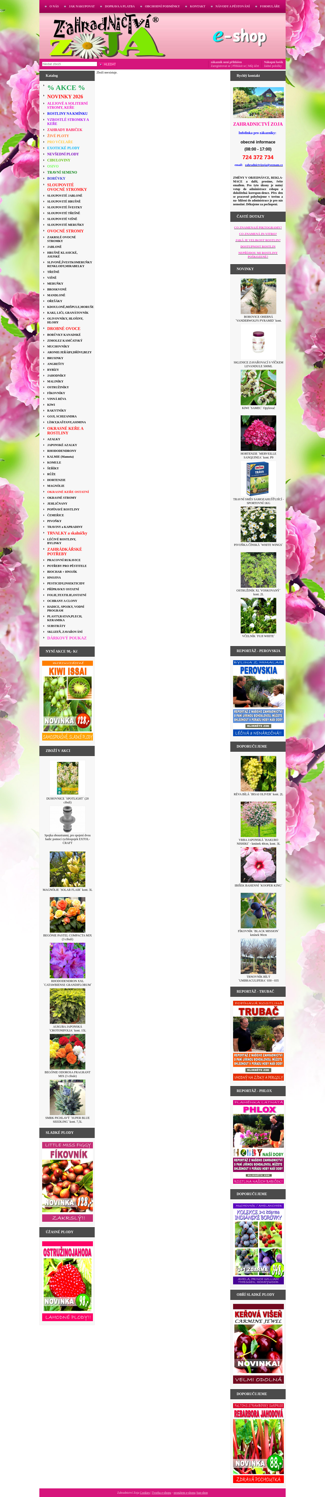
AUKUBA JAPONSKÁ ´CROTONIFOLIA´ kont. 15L (67, 1028)
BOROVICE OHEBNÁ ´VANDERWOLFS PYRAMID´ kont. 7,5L (258, 320)
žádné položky (273, 66)
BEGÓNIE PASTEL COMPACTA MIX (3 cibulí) (67, 937)
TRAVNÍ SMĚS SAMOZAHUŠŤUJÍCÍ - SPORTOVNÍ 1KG (258, 501)
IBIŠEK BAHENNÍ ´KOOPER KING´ (258, 885)
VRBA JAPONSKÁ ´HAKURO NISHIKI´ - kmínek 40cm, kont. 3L (258, 841)
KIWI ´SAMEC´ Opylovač (258, 408)
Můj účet (253, 66)
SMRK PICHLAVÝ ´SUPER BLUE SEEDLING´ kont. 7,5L (67, 1119)
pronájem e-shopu (185, 1492)
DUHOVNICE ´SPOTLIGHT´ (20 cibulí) (67, 800)
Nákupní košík (273, 62)
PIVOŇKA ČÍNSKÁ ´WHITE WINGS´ (258, 545)
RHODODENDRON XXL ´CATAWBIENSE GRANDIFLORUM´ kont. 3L (67, 984)
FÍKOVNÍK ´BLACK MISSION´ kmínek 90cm (258, 933)
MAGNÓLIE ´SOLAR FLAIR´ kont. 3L (67, 890)
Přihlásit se (239, 66)
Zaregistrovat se (220, 66)
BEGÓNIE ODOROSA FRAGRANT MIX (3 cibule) (68, 1074)
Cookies (145, 1492)
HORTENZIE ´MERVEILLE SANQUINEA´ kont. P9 (259, 455)
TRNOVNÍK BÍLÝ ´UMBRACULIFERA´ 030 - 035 (258, 978)
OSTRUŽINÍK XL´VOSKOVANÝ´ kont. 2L (258, 592)
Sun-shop (202, 1492)
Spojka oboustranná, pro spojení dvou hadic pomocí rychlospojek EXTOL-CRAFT (67, 839)
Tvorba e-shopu (161, 1492)
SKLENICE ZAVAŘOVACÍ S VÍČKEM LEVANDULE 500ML (258, 364)
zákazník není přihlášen (226, 62)
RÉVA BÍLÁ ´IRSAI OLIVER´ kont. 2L (258, 794)
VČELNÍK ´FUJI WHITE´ (258, 636)
